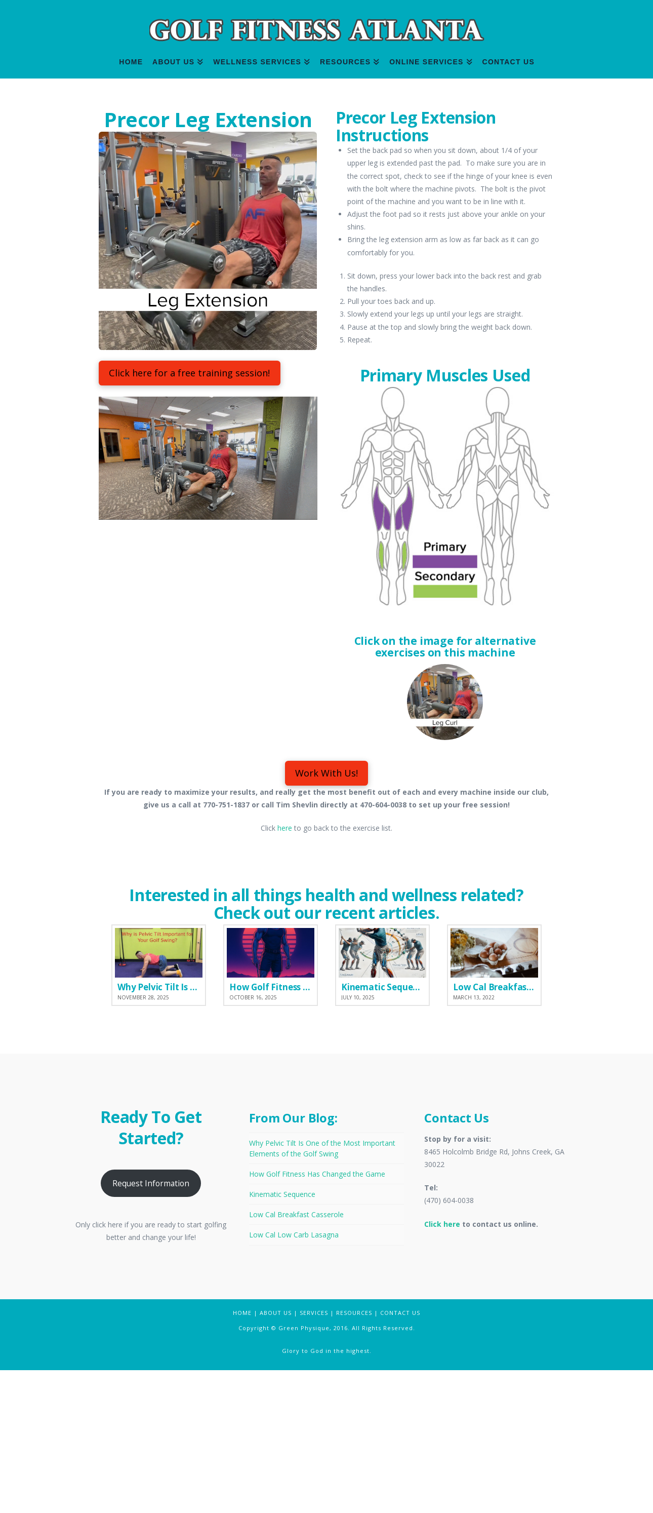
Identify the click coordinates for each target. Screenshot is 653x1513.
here (284, 971)
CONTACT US (400, 1455)
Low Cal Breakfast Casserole (296, 1357)
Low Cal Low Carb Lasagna (294, 1377)
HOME (242, 1455)
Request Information (150, 1326)
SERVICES (314, 1455)
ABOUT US (276, 1455)
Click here (442, 1367)
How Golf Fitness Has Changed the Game (317, 1317)
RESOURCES (354, 1455)
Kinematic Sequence (282, 1337)
